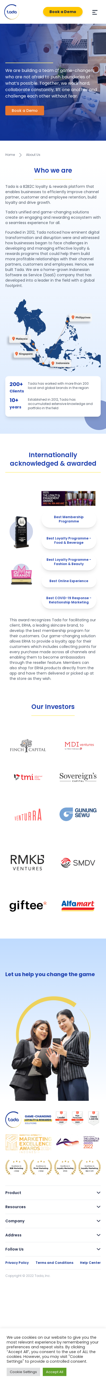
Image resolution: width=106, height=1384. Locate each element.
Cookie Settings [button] (23, 1371)
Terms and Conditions (54, 1263)
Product (53, 1192)
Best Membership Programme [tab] (69, 519)
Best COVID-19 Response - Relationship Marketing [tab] (68, 600)
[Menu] (94, 11)
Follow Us (53, 1249)
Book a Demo (62, 11)
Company (53, 1221)
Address (53, 1235)
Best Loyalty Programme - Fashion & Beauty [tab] (68, 561)
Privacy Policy (17, 1263)
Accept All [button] (54, 1371)
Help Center (90, 1263)
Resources (53, 1207)
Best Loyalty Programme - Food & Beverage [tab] (68, 540)
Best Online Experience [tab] (68, 581)
